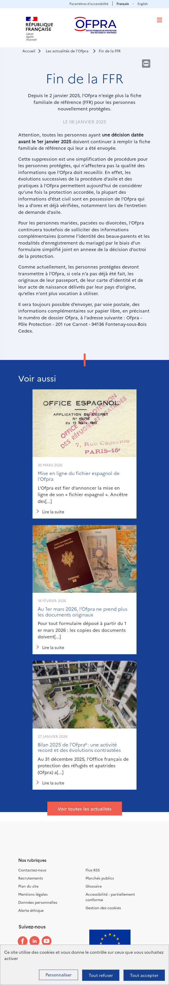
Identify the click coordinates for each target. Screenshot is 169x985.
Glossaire (94, 886)
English (143, 3)
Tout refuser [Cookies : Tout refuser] (101, 975)
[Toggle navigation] (159, 20)
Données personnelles (37, 902)
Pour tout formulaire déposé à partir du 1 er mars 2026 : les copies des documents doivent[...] (82, 629)
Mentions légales (33, 894)
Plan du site (28, 886)
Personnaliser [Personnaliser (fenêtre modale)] (59, 974)
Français (122, 3)
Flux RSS (93, 869)
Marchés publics (100, 878)
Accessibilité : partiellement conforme (110, 897)
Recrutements (30, 878)
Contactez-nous (32, 869)
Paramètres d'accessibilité (88, 3)
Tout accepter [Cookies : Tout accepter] (144, 975)
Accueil (28, 50)
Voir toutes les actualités (85, 809)
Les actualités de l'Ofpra (67, 50)
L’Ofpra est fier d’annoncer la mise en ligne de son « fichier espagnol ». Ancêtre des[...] (83, 494)
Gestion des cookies (103, 907)
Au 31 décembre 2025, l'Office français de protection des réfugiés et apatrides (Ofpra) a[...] (83, 765)
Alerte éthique (31, 910)
